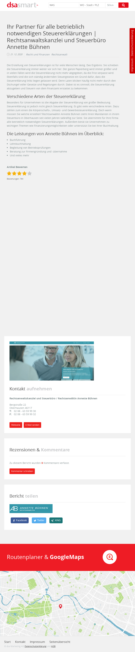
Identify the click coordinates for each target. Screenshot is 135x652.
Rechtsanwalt (59, 54)
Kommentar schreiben (22, 471)
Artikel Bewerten (17, 167)
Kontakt (20, 642)
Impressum (132, 65)
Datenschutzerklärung (132, 43)
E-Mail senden (32, 425)
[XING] (56, 520)
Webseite (15, 425)
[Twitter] (39, 520)
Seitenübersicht (59, 642)
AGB (53, 646)
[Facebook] (20, 520)
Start (7, 642)
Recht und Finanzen (38, 54)
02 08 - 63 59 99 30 (25, 411)
